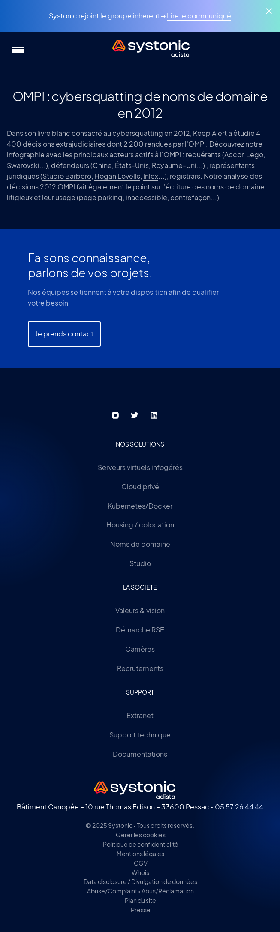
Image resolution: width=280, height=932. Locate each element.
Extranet (140, 715)
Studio (140, 563)
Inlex (150, 175)
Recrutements (140, 668)
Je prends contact (64, 333)
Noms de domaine (140, 543)
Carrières (140, 648)
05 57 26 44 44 (239, 806)
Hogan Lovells (117, 175)
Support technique (140, 734)
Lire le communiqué (199, 15)
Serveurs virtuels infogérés (140, 467)
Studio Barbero (66, 175)
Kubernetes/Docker (140, 505)
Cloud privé (140, 486)
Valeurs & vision (140, 610)
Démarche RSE (140, 629)
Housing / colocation (140, 524)
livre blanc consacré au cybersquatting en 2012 (113, 133)
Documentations (140, 753)
